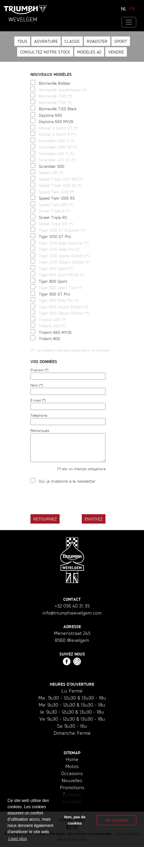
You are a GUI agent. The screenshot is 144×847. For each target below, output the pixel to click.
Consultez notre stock (45, 51)
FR (132, 8)
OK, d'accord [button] (116, 820)
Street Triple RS (53, 217)
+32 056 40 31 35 (72, 606)
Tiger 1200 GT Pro (55, 236)
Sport (120, 41)
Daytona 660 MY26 (56, 121)
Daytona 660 (50, 115)
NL (124, 8)
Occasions (72, 773)
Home (72, 759)
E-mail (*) (38, 400)
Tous (22, 41)
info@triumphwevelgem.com (72, 613)
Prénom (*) (39, 370)
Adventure (46, 41)
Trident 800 (49, 338)
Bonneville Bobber (55, 83)
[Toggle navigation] (129, 22)
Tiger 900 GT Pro (54, 294)
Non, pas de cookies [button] (75, 820)
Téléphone (38, 415)
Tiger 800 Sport (53, 281)
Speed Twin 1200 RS (57, 198)
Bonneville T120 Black (58, 108)
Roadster (97, 41)
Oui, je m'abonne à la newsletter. (67, 481)
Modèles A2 (89, 51)
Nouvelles (72, 780)
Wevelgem (22, 19)
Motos (72, 766)
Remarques (39, 430)
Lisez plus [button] (17, 839)
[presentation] (70, 500)
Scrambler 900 (51, 166)
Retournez (45, 518)
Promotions (72, 787)
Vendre (116, 51)
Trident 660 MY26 (55, 332)
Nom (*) (36, 385)
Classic (72, 41)
